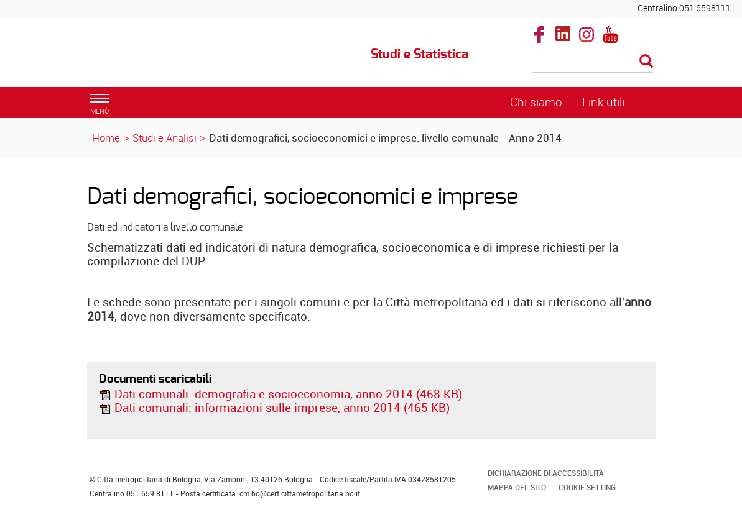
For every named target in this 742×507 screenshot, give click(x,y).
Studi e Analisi (164, 137)
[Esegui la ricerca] (646, 62)
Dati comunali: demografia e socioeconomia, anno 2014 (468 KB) (280, 394)
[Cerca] (592, 62)
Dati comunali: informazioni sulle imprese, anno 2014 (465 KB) (274, 408)
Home (106, 137)
